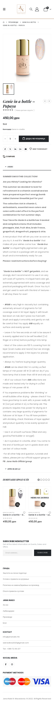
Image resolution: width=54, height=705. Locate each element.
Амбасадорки (8, 611)
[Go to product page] (14, 497)
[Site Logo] (21, 9)
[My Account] (37, 9)
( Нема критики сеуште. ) (24, 110)
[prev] (45, 101)
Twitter (10, 149)
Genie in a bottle (18, 129)
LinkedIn (15, 149)
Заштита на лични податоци (15, 573)
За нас (5, 604)
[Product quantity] (10, 139)
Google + (20, 149)
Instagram (12, 664)
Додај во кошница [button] (20, 491)
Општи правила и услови (13, 591)
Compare (10, 156)
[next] (49, 101)
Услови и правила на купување (16, 579)
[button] (5, 9)
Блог (5, 623)
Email (25, 149)
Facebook (5, 149)
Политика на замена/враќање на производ (21, 585)
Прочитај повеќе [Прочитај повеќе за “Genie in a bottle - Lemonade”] (46, 491)
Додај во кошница (35, 138)
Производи (7, 617)
